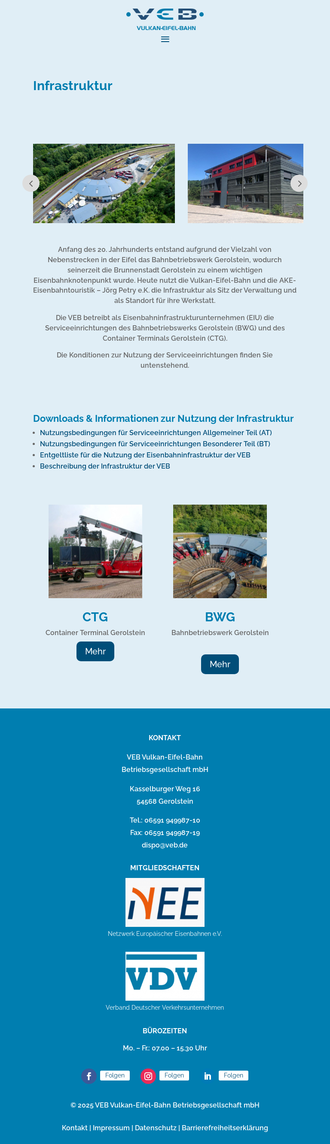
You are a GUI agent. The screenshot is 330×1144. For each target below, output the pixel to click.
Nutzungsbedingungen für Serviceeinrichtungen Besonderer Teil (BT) (155, 444)
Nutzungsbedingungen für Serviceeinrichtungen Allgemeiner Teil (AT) (156, 433)
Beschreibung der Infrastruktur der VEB (105, 466)
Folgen (115, 1075)
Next (299, 183)
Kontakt (75, 1128)
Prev (31, 183)
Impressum (111, 1128)
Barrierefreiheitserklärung (225, 1128)
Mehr (95, 651)
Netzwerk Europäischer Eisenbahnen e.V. (165, 933)
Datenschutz (156, 1128)
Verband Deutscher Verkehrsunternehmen (165, 1007)
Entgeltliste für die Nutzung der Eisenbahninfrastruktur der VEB (145, 455)
